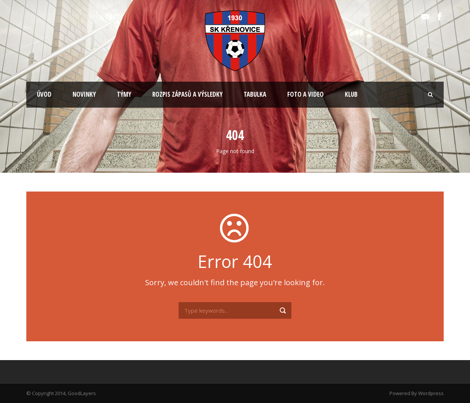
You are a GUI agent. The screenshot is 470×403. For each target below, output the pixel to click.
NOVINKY (84, 94)
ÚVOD (44, 94)
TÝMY (124, 94)
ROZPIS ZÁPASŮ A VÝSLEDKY (187, 94)
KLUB (351, 94)
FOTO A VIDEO (305, 94)
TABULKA (255, 94)
